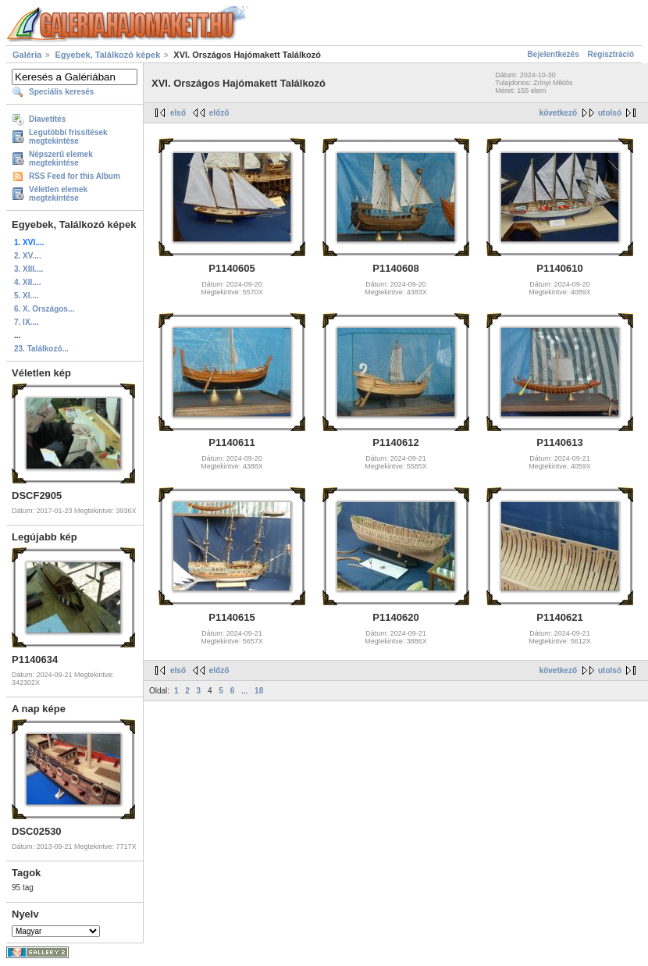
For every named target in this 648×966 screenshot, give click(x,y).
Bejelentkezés (553, 54)
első (178, 113)
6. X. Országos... (44, 309)
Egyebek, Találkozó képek (107, 54)
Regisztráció (611, 54)
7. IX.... (26, 322)
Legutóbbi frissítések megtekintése (68, 136)
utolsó (609, 113)
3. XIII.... (28, 269)
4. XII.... (27, 282)
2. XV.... (27, 255)
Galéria (26, 54)
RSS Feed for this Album (74, 176)
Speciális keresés (61, 91)
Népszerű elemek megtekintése (61, 158)
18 (259, 690)
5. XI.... (26, 295)
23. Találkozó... (41, 348)
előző (219, 113)
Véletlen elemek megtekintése (58, 193)
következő (558, 113)
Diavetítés (47, 119)
